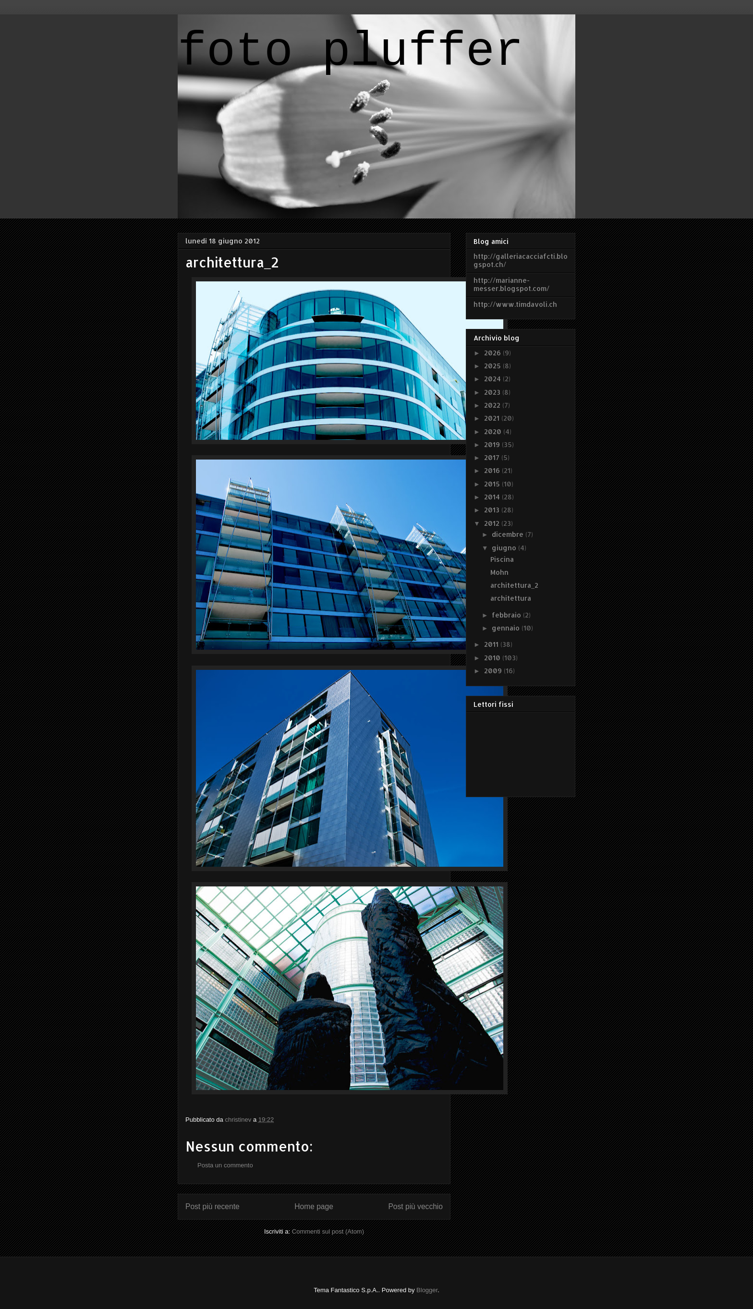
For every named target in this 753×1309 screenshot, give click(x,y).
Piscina (502, 559)
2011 (492, 644)
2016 (493, 470)
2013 (492, 510)
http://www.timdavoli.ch (515, 304)
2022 (493, 405)
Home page (313, 1206)
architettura (510, 598)
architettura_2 (514, 585)
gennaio (507, 628)
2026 (493, 353)
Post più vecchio (415, 1206)
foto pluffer (350, 52)
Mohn (499, 572)
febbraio (507, 615)
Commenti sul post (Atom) (328, 1231)
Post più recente (212, 1206)
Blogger (426, 1290)
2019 (493, 444)
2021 (492, 418)
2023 (493, 392)
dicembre (508, 534)
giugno (505, 548)
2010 (493, 658)
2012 (492, 523)
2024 (493, 379)
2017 (492, 457)
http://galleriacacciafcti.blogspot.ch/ (521, 260)
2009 (494, 671)
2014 (493, 497)
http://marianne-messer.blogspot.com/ (511, 284)
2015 (493, 484)
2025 (493, 366)
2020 (493, 431)
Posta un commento (225, 1165)
